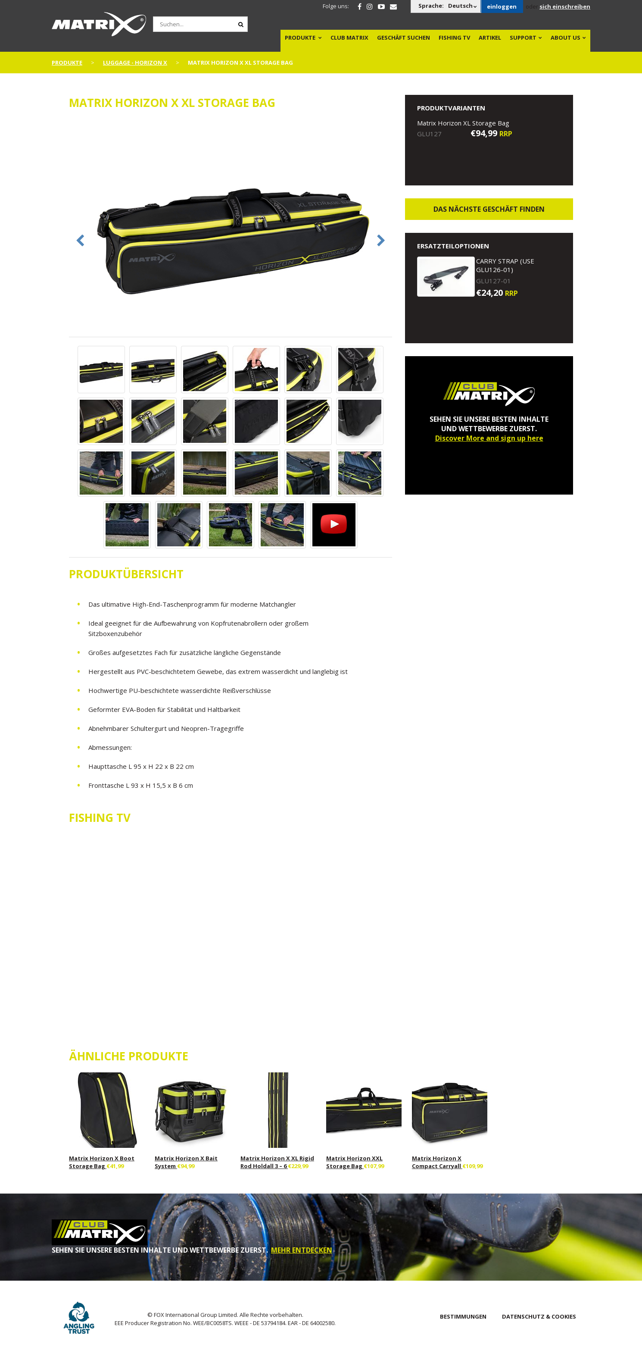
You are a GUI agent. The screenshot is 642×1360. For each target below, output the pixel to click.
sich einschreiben (564, 6)
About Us (565, 37)
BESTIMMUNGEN (463, 1316)
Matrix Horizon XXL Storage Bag (354, 1162)
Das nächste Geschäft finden (489, 209)
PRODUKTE (300, 37)
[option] (230, 228)
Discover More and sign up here (489, 438)
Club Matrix (349, 37)
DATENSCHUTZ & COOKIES (539, 1316)
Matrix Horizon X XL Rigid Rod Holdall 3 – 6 (277, 1162)
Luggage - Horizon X (135, 62)
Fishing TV (454, 37)
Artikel (490, 37)
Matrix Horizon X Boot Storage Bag (101, 1162)
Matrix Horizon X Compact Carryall (437, 1162)
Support (523, 37)
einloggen (502, 6)
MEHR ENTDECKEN (301, 1250)
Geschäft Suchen (403, 37)
